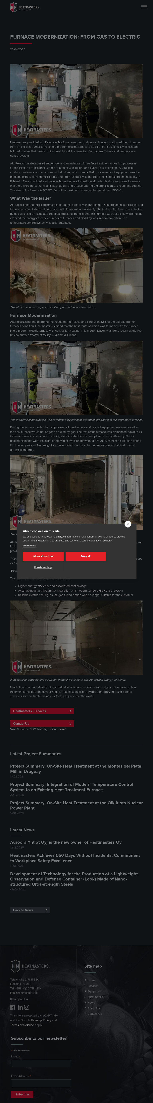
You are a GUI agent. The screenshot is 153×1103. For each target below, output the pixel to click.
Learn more (29, 545)
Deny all (83, 556)
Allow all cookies (42, 556)
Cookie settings (42, 567)
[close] (128, 524)
